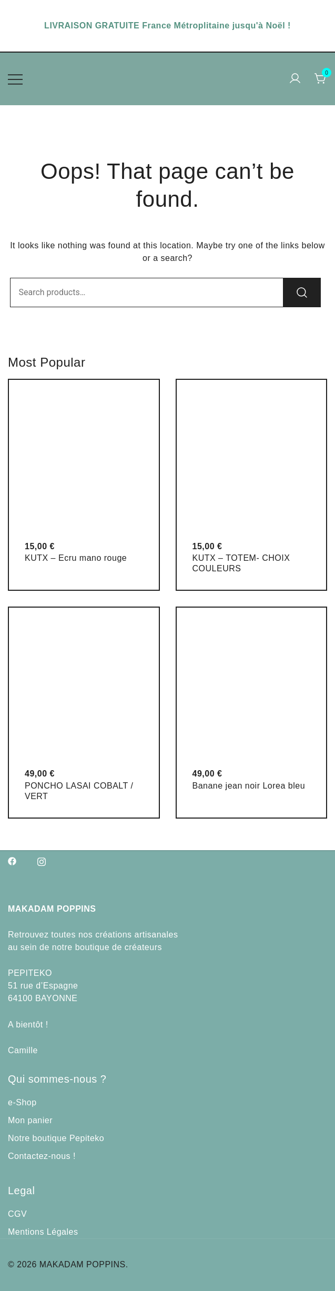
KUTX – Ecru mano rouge (76, 557)
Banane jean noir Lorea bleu (249, 785)
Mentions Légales (43, 1231)
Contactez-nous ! (42, 1156)
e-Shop (22, 1102)
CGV (17, 1213)
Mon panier (30, 1120)
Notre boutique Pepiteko (56, 1138)
